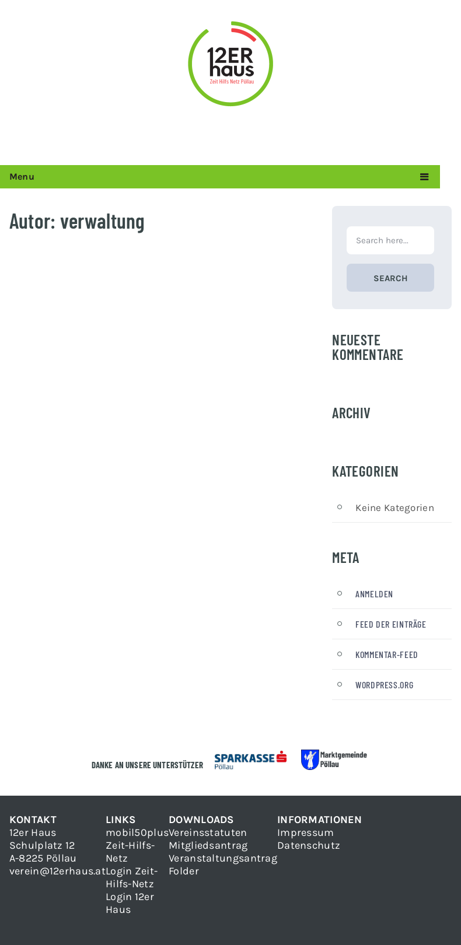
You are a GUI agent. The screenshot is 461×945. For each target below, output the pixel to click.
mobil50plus (137, 832)
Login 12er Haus (130, 903)
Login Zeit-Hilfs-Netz (132, 877)
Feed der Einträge (390, 623)
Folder (184, 870)
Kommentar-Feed (386, 654)
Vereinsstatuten (208, 832)
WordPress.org (384, 684)
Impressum (305, 832)
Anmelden (374, 593)
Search (390, 278)
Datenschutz (308, 845)
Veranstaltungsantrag (223, 858)
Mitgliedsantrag (208, 845)
